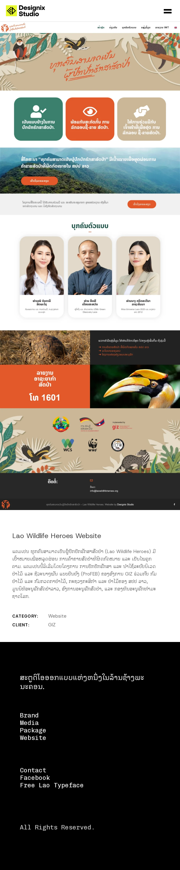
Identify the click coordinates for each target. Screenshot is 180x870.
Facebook (35, 777)
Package (33, 730)
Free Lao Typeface (52, 785)
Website (57, 616)
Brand (29, 715)
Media (29, 723)
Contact (33, 770)
